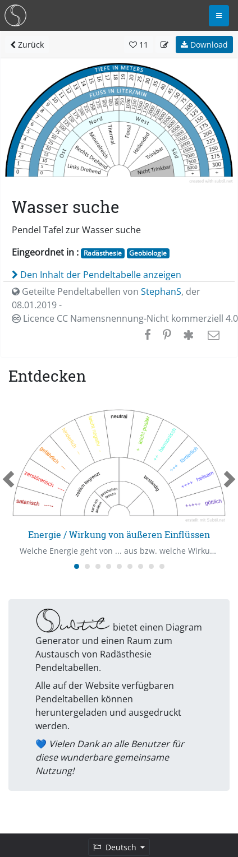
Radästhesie (103, 253)
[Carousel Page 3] (97, 566)
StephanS (161, 291)
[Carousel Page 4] (108, 566)
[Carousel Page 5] (119, 566)
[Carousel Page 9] (161, 566)
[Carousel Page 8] (151, 566)
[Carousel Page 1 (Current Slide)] (76, 566)
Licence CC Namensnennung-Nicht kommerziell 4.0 (125, 318)
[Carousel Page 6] (129, 566)
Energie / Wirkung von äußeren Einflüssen (119, 534)
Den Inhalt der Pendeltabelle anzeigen (96, 274)
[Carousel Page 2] (87, 566)
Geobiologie (148, 253)
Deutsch (116, 847)
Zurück (27, 44)
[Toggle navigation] (219, 15)
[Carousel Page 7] (140, 566)
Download (204, 44)
